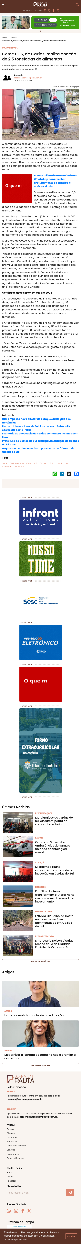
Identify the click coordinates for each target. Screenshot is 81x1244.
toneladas (7, 466)
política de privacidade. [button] (16, 1239)
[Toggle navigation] (3, 4)
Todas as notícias (40, 962)
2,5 (66, 463)
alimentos (19, 466)
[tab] (40, 31)
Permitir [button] (71, 1236)
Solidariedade (17, 463)
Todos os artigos (40, 1065)
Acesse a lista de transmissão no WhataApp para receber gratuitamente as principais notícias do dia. (55, 181)
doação (59, 463)
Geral (4, 463)
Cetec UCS (31, 463)
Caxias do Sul (46, 463)
